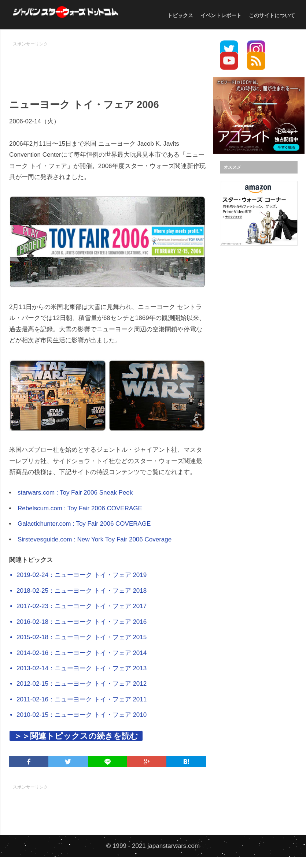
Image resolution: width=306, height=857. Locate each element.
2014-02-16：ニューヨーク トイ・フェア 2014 (81, 652)
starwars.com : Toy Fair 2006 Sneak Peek (75, 492)
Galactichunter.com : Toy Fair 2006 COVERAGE (84, 523)
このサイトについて (272, 15)
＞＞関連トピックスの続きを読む (76, 736)
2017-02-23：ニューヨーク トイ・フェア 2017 (81, 606)
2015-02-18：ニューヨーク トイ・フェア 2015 (81, 637)
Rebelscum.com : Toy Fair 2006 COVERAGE (80, 508)
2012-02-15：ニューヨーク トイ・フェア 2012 (81, 683)
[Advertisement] (142, 66)
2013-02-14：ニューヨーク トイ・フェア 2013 (81, 668)
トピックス (180, 15)
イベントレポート (221, 15)
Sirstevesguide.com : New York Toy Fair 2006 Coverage (95, 539)
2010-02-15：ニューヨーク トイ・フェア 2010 (81, 714)
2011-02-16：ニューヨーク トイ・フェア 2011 (81, 699)
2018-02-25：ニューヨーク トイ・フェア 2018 (81, 590)
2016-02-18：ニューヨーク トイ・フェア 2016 (81, 621)
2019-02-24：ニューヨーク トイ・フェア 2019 (81, 574)
